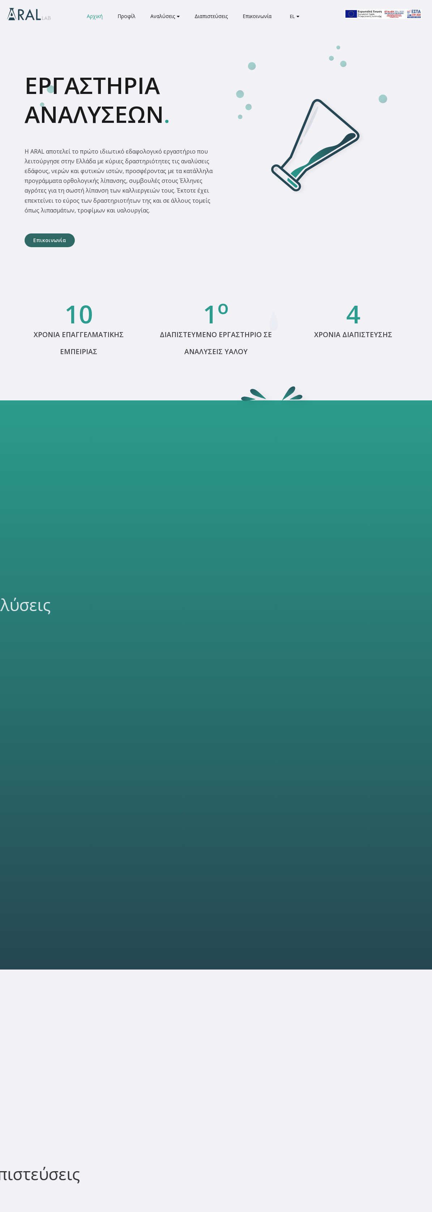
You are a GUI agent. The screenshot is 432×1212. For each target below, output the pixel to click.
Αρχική (95, 16)
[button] (50, 240)
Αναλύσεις (165, 16)
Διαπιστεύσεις (211, 16)
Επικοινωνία (257, 16)
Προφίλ (126, 16)
